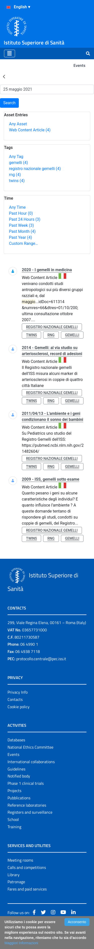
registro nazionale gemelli (35, 168)
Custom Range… (23, 243)
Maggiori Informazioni (21, 943)
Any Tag (16, 156)
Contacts (15, 699)
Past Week (21, 225)
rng (15, 174)
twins (17, 180)
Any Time (17, 207)
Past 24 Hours (24, 219)
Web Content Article (30, 130)
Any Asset (18, 124)
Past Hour (21, 213)
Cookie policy (19, 707)
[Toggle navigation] (9, 53)
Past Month (22, 231)
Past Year (20, 237)
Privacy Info (18, 692)
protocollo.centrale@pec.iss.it (41, 659)
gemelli (18, 162)
